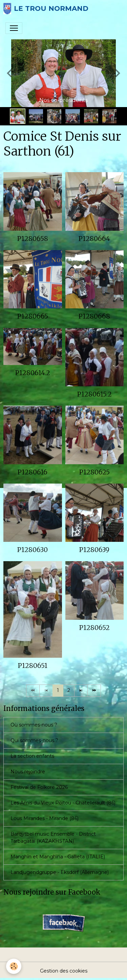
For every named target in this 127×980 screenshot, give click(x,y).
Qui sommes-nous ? (34, 740)
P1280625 (94, 472)
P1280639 (94, 550)
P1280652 (94, 628)
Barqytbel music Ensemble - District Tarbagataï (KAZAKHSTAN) (53, 837)
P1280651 (32, 665)
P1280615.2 (94, 394)
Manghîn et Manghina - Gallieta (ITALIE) (57, 857)
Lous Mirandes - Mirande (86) (44, 818)
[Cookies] (13, 966)
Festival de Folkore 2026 (39, 787)
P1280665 (32, 316)
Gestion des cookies (63, 971)
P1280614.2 (32, 373)
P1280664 (94, 238)
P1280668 (94, 316)
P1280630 (32, 550)
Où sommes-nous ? (33, 725)
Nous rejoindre (27, 772)
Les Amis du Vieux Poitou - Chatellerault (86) (62, 803)
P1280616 (32, 472)
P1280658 (32, 238)
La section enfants (32, 756)
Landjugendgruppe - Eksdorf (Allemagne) (59, 872)
